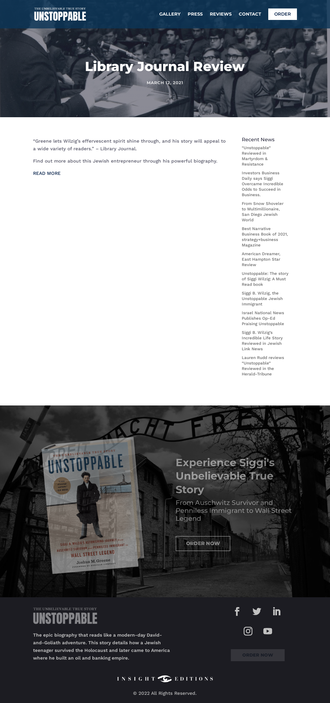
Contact (250, 14)
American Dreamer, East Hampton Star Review (261, 259)
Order (282, 14)
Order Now (203, 543)
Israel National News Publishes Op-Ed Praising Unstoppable (263, 318)
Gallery (170, 14)
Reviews (221, 14)
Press (195, 14)
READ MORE (47, 173)
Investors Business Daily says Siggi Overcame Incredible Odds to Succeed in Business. (262, 183)
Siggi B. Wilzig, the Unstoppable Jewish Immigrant (262, 299)
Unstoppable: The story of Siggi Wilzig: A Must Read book (265, 279)
